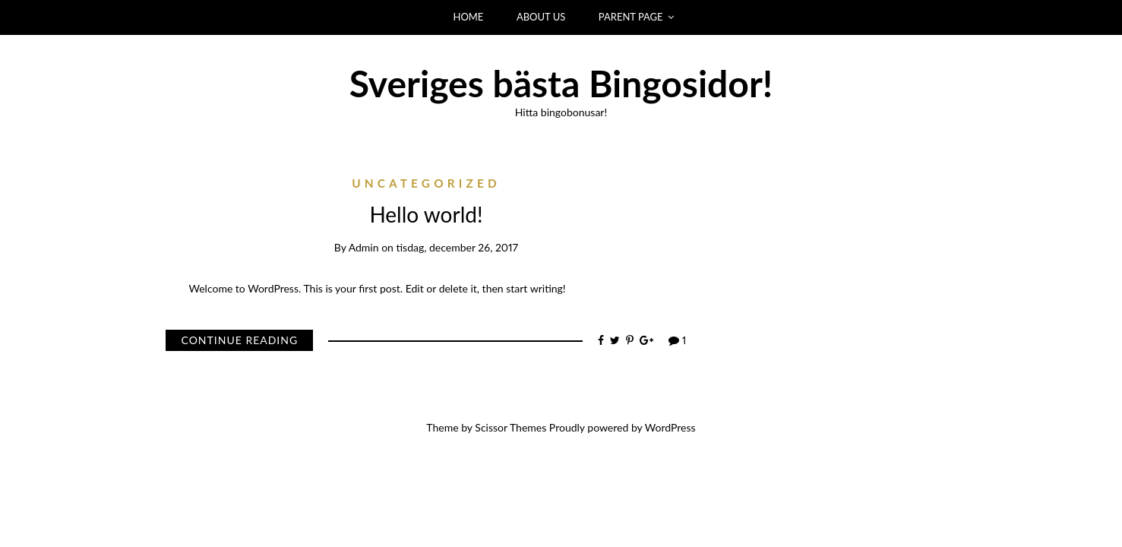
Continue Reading (239, 340)
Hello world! (425, 214)
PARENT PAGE (631, 17)
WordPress (670, 427)
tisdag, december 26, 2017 (457, 247)
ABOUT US (541, 17)
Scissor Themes (510, 427)
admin (364, 247)
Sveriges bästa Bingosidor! (561, 83)
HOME (469, 17)
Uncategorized (426, 183)
